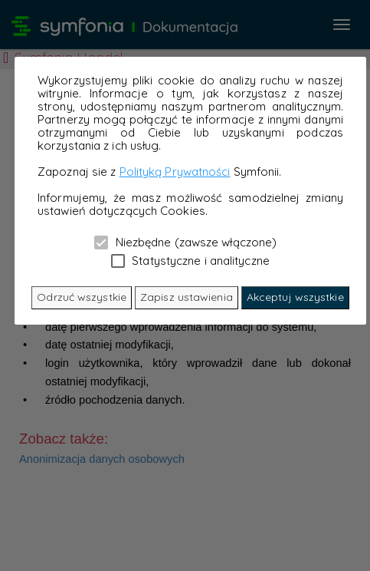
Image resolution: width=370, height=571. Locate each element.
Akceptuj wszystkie (295, 297)
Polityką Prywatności (175, 171)
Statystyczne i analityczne (190, 260)
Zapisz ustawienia (186, 297)
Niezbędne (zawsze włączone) (185, 242)
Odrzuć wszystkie (81, 297)
